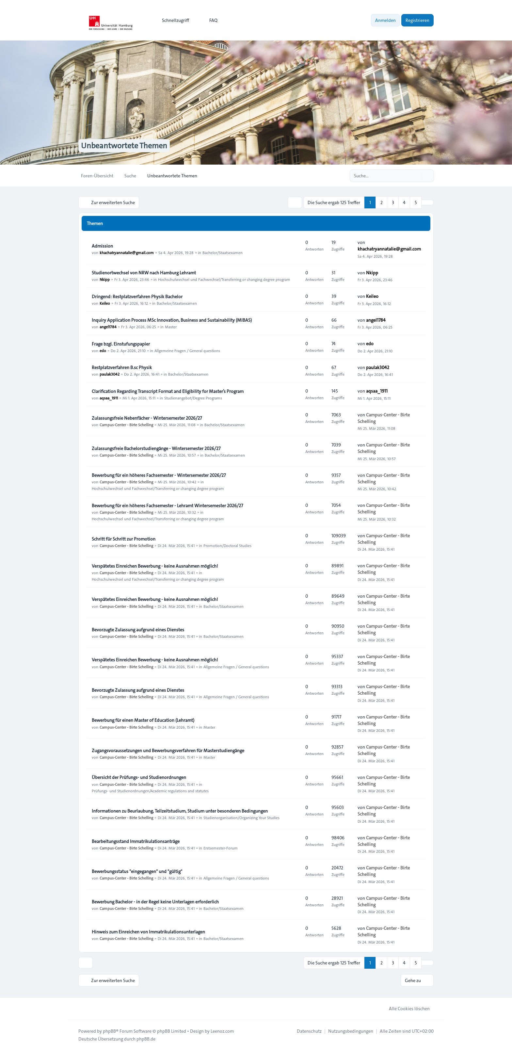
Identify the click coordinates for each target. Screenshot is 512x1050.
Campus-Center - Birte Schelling (126, 424)
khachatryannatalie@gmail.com (127, 252)
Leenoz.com (222, 1031)
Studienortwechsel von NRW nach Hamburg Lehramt (144, 272)
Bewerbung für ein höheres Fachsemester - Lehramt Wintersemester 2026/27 (167, 505)
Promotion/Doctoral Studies (227, 545)
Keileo (105, 303)
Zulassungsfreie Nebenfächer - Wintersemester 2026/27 (147, 418)
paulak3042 (110, 374)
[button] (427, 202)
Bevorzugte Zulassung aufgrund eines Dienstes (138, 629)
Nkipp (105, 279)
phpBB (109, 1031)
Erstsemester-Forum (220, 847)
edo (103, 350)
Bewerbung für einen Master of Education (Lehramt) (143, 720)
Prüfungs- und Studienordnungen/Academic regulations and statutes (150, 790)
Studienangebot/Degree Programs (193, 397)
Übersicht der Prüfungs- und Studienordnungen (139, 777)
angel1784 (108, 326)
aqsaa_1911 (109, 397)
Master (171, 326)
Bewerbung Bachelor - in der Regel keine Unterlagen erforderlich (155, 901)
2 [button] (381, 202)
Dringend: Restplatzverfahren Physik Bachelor (137, 296)
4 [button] (404, 202)
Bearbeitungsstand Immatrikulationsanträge (136, 841)
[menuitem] (173, 20)
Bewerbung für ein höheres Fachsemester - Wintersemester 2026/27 (159, 475)
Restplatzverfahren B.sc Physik (122, 367)
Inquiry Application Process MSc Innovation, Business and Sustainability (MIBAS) (172, 320)
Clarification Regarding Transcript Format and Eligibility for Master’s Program (168, 391)
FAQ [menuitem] (209, 20)
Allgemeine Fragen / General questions (187, 350)
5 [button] (416, 202)
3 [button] (393, 202)
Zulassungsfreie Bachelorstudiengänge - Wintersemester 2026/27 (156, 448)
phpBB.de (145, 1039)
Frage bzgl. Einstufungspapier (121, 344)
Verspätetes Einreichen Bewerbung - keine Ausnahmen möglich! (155, 566)
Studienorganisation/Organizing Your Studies (241, 817)
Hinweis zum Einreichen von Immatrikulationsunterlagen (148, 932)
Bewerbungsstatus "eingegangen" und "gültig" (137, 871)
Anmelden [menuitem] (385, 20)
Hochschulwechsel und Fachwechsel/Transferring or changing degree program (224, 279)
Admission (102, 246)
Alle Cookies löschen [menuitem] (405, 1008)
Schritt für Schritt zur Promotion (123, 539)
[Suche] (415, 175)
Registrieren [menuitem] (417, 20)
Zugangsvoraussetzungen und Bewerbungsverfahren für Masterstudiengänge (168, 750)
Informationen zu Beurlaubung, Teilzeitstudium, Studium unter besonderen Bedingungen (180, 811)
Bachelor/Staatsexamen (222, 252)
